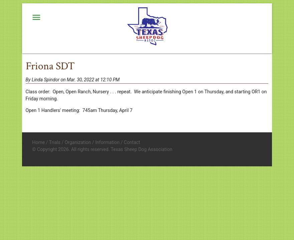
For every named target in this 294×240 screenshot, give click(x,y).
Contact (132, 142)
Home (38, 142)
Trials (54, 142)
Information (107, 142)
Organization (78, 142)
